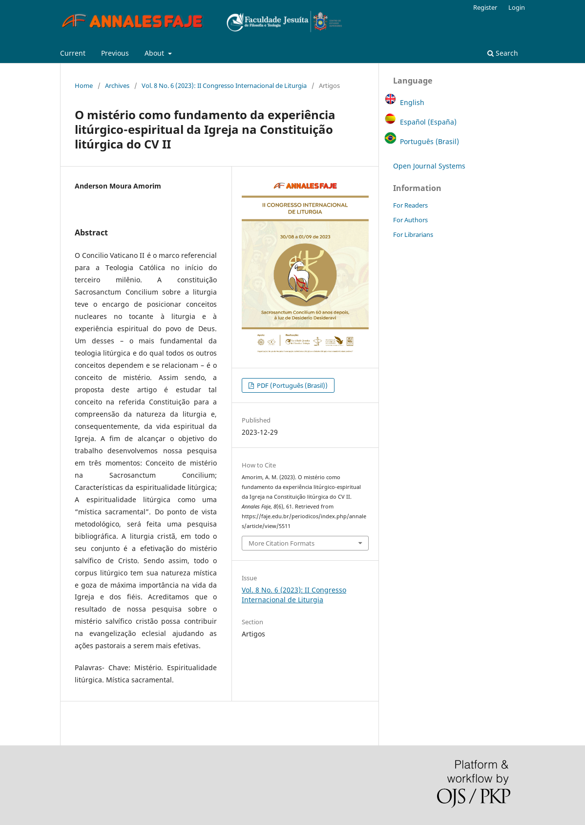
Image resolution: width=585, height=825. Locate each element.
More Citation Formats (281, 543)
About (155, 53)
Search (502, 53)
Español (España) (428, 122)
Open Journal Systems (429, 165)
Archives (117, 85)
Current (72, 53)
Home (84, 85)
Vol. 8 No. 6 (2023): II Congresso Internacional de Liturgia (224, 85)
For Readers (410, 205)
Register (485, 7)
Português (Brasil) (429, 141)
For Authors (410, 219)
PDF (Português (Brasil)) (291, 385)
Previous (115, 53)
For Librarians (413, 234)
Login (516, 7)
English (412, 102)
